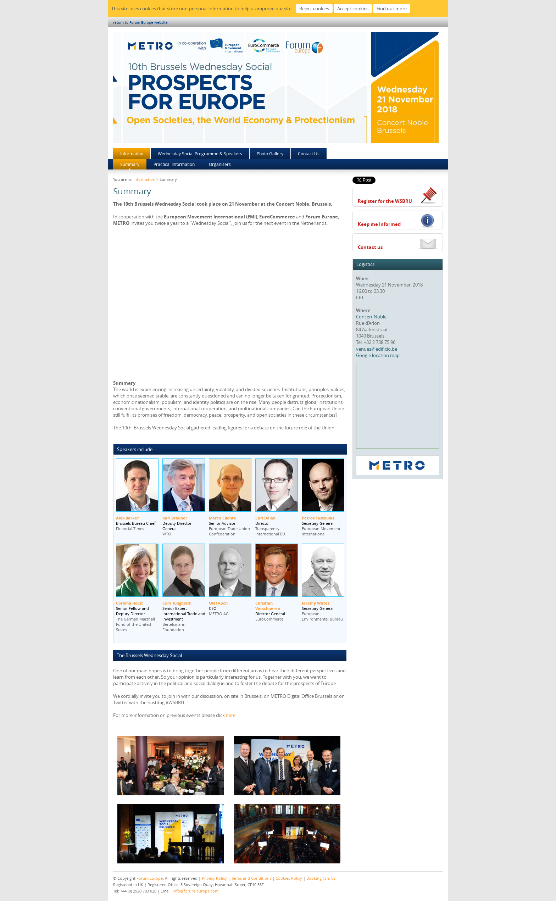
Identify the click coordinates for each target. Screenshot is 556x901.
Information (131, 153)
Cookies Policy (289, 878)
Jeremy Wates (315, 603)
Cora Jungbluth (176, 603)
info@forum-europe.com (195, 891)
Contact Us (308, 153)
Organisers (220, 164)
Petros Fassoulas (318, 518)
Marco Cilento (222, 518)
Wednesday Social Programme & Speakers (200, 153)
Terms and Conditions (251, 878)
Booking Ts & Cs (320, 878)
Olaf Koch (218, 603)
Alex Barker (127, 518)
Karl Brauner (174, 518)
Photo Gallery (270, 153)
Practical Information (174, 164)
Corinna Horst (129, 603)
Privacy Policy (214, 878)
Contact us (370, 247)
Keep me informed (379, 224)
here (230, 715)
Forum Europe (150, 878)
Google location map (378, 355)
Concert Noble (371, 316)
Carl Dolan (265, 518)
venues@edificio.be (376, 349)
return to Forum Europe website (140, 22)
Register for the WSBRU (385, 201)
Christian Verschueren (267, 605)
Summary (129, 164)
